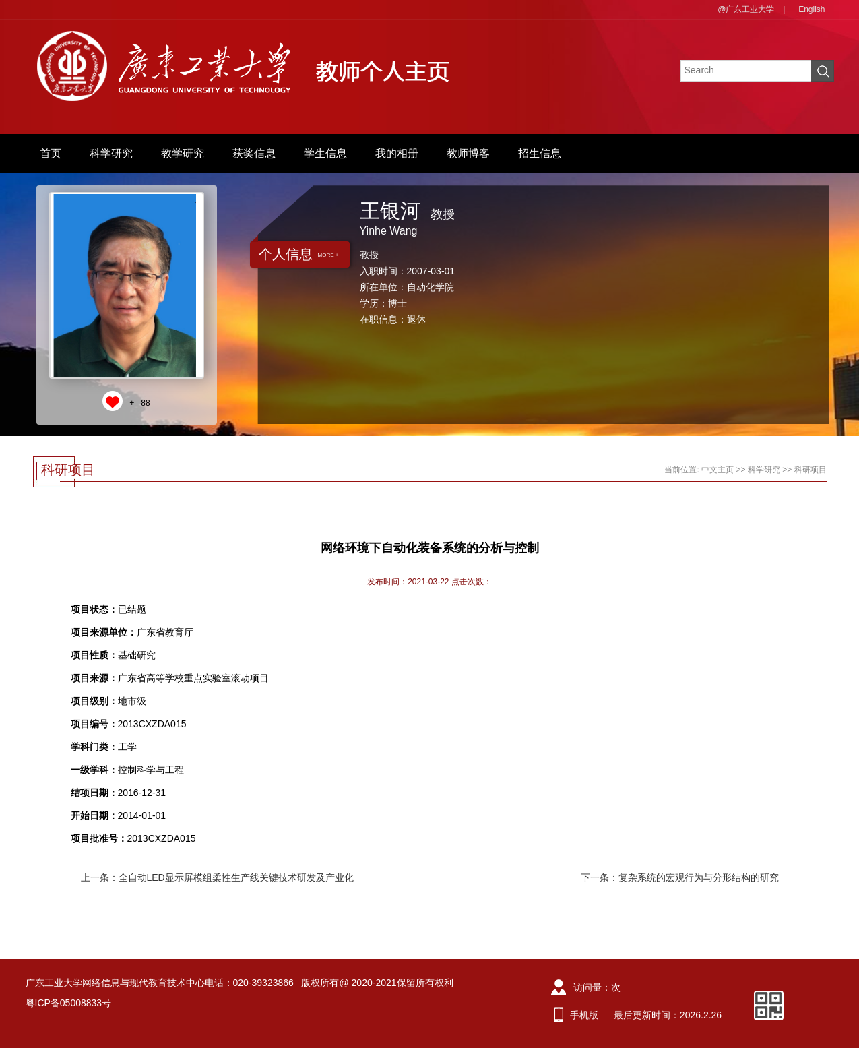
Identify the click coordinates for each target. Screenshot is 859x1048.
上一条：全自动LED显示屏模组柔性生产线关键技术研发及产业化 (217, 877)
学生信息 (325, 153)
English (811, 9)
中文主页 (717, 469)
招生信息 (539, 153)
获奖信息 (254, 153)
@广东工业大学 (746, 9)
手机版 (584, 1015)
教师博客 (468, 153)
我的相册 (396, 153)
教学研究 (182, 153)
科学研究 (111, 153)
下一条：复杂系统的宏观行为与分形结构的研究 (680, 877)
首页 (50, 153)
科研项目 (810, 469)
